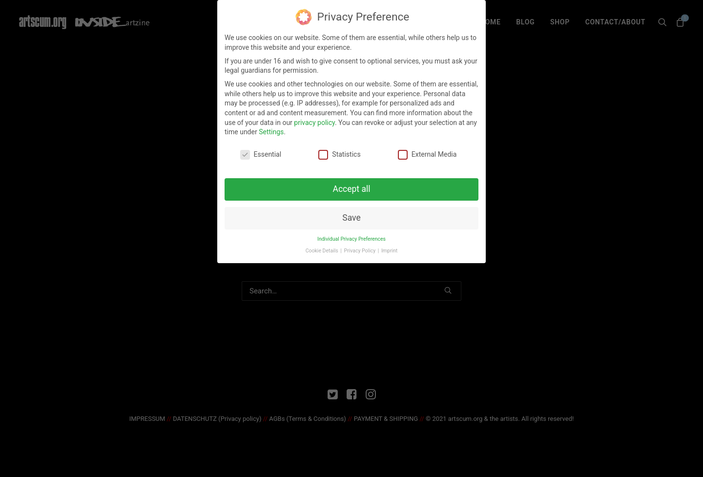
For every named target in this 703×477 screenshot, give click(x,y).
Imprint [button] (389, 248)
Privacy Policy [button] (360, 248)
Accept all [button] (352, 186)
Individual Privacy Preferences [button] (351, 236)
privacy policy (314, 120)
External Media (427, 152)
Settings (271, 129)
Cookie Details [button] (323, 248)
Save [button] (351, 215)
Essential (261, 152)
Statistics (339, 152)
